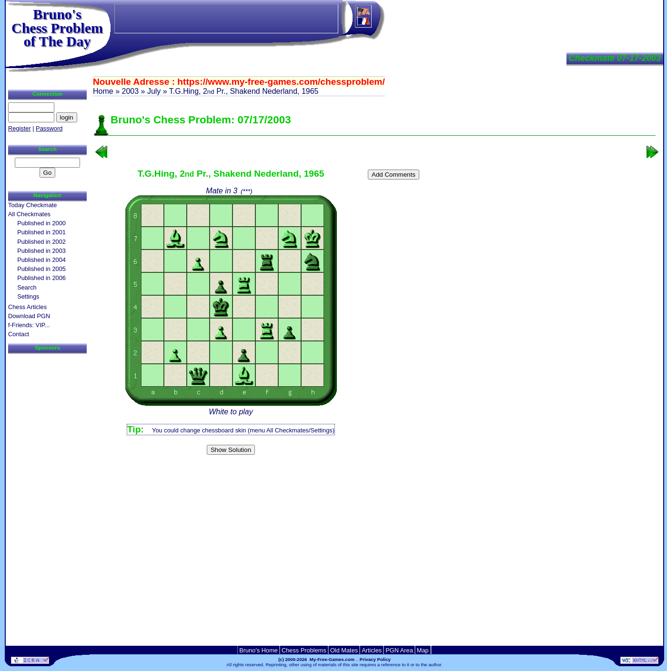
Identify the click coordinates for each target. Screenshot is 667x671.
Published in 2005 (41, 268)
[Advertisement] (374, 473)
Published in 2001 (41, 232)
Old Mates (344, 650)
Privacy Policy (375, 659)
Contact (18, 334)
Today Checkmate (32, 205)
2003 (130, 91)
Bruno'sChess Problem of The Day (57, 27)
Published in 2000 (41, 223)
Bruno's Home (258, 650)
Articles (372, 650)
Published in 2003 (41, 250)
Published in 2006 (41, 277)
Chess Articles (27, 306)
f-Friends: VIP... (29, 325)
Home (103, 91)
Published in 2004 (41, 259)
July (154, 91)
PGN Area (399, 650)
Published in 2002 (41, 241)
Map (423, 650)
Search (27, 287)
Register (19, 128)
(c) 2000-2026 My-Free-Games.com (316, 659)
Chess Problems (304, 650)
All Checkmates (29, 214)
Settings (28, 296)
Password (49, 128)
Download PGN (29, 316)
